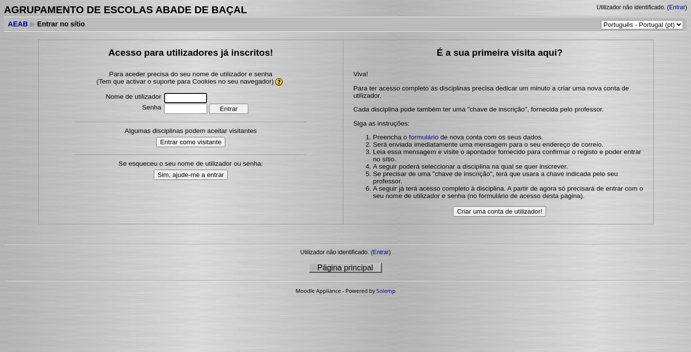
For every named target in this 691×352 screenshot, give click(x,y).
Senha (151, 107)
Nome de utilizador (133, 96)
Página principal (345, 268)
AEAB (18, 24)
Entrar (677, 7)
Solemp (386, 290)
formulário (423, 137)
